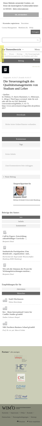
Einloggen (35, 32)
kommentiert (21, 226)
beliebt (21, 221)
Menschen (27, 293)
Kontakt (29, 413)
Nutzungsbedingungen (20, 417)
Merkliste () (23, 28)
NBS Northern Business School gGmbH (19, 327)
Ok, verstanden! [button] (21, 15)
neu (21, 217)
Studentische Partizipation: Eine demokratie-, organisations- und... (16, 252)
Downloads (21, 115)
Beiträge (20, 54)
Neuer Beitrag (10, 177)
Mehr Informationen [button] (20, 9)
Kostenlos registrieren (11, 23)
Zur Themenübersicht (11, 49)
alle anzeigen (15, 352)
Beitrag (21, 61)
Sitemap (33, 417)
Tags (21, 144)
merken (37, 60)
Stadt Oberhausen (16, 299)
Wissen (11, 54)
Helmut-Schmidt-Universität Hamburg (26, 200)
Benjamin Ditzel (19, 197)
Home (4, 54)
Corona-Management (9, 28)
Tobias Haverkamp (15, 302)
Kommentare (21, 139)
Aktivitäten (21, 289)
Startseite (5, 413)
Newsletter (25, 23)
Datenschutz (6, 417)
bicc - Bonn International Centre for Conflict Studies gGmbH (17, 313)
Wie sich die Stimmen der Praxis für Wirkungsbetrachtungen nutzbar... (17, 270)
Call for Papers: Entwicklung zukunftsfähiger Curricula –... (15, 237)
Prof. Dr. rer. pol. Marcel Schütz (14, 330)
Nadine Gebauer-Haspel (11, 317)
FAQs (31, 28)
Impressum (14, 413)
